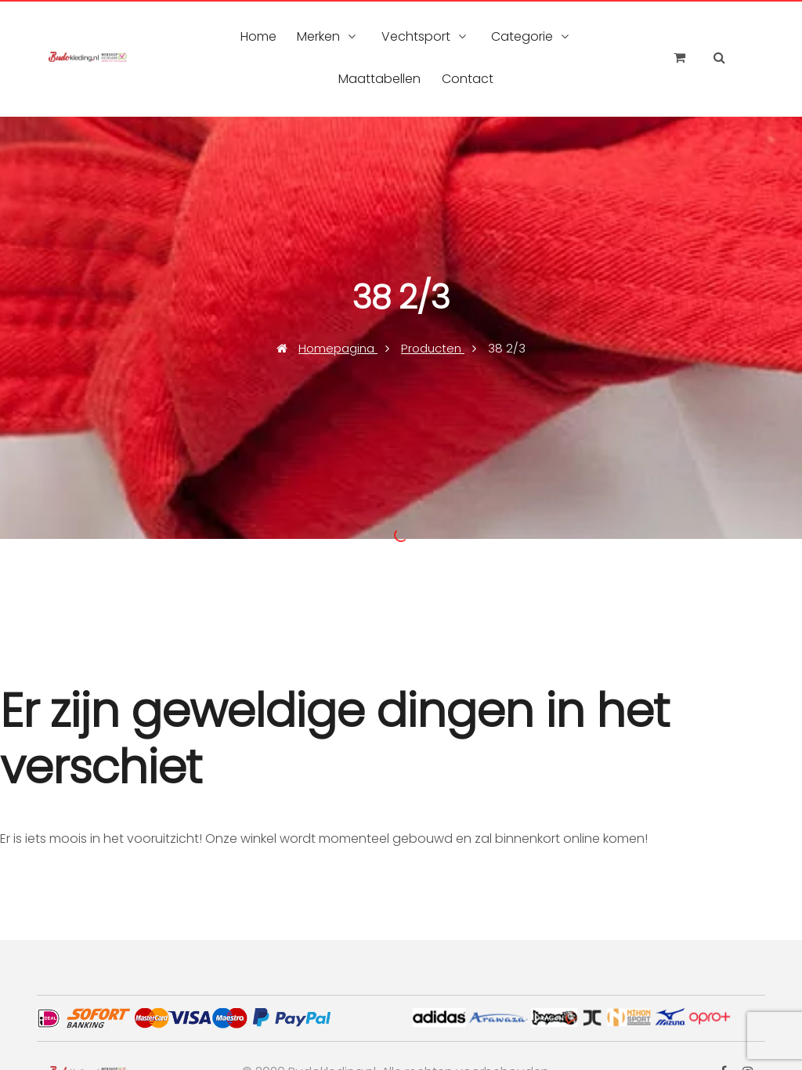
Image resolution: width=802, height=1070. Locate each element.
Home (258, 36)
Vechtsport (415, 36)
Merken (318, 36)
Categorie (522, 36)
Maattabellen (379, 79)
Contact (467, 79)
